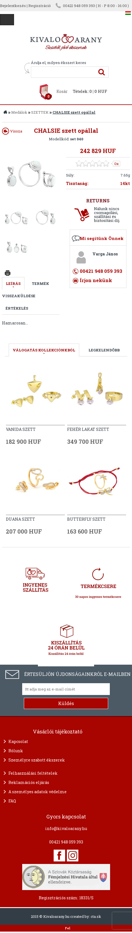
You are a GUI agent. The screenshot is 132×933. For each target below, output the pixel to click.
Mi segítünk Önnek (102, 238)
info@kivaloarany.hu (66, 828)
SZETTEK (40, 112)
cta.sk (96, 916)
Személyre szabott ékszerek (36, 760)
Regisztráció (39, 5)
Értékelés (17, 308)
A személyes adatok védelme (37, 791)
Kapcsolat (18, 741)
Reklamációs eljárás (28, 782)
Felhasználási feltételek (33, 773)
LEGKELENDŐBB (104, 350)
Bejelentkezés (13, 5)
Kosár (62, 91)
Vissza (12, 131)
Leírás (13, 283)
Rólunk (15, 750)
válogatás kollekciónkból (44, 350)
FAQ (12, 801)
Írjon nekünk (96, 280)
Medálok (19, 112)
